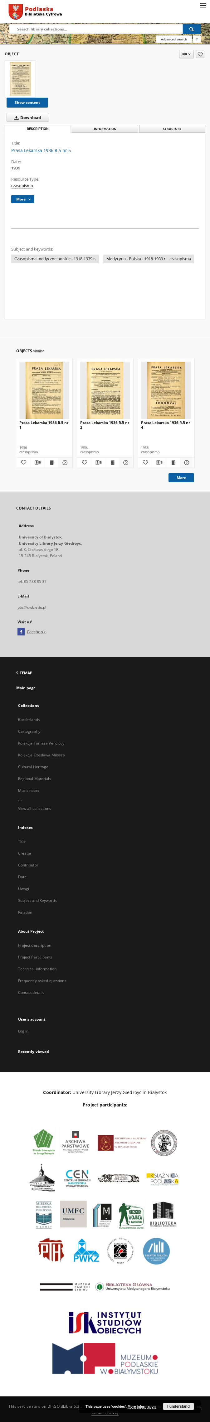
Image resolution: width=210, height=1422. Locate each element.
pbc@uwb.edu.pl (31, 607)
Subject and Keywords (37, 900)
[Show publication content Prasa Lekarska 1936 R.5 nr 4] (173, 463)
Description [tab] (38, 129)
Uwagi (23, 888)
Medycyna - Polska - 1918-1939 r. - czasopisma (148, 258)
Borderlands (29, 719)
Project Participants (35, 957)
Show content (27, 102)
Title (22, 841)
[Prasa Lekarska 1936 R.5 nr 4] (166, 390)
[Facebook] (21, 632)
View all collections (34, 808)
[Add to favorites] (200, 54)
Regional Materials (34, 778)
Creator (25, 853)
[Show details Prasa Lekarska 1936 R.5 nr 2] (125, 463)
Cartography (29, 731)
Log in (23, 1031)
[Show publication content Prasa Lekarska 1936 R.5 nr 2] (112, 463)
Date (22, 877)
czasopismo (22, 185)
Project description (34, 945)
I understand (178, 1406)
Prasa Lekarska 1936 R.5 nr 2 (104, 425)
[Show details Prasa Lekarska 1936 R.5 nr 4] (186, 463)
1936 (15, 168)
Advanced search (174, 39)
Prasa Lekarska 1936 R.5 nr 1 (43, 425)
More (181, 477)
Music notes (28, 790)
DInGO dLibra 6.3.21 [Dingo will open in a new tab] (66, 1406)
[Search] (192, 29)
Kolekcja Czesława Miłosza (41, 755)
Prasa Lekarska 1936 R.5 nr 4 (165, 425)
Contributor (28, 865)
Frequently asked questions (42, 980)
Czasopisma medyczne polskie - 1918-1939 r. (55, 258)
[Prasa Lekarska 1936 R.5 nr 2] (105, 390)
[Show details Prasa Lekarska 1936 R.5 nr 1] (64, 463)
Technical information (37, 969)
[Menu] (202, 5)
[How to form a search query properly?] (197, 39)
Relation (25, 912)
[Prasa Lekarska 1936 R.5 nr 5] (20, 79)
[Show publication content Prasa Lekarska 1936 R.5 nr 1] (51, 463)
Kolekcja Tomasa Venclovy (41, 743)
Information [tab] (105, 129)
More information (142, 1406)
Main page (26, 687)
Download (26, 117)
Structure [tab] (172, 129)
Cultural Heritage (33, 766)
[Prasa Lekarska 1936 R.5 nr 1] (44, 390)
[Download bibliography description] (37, 463)
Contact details (31, 992)
